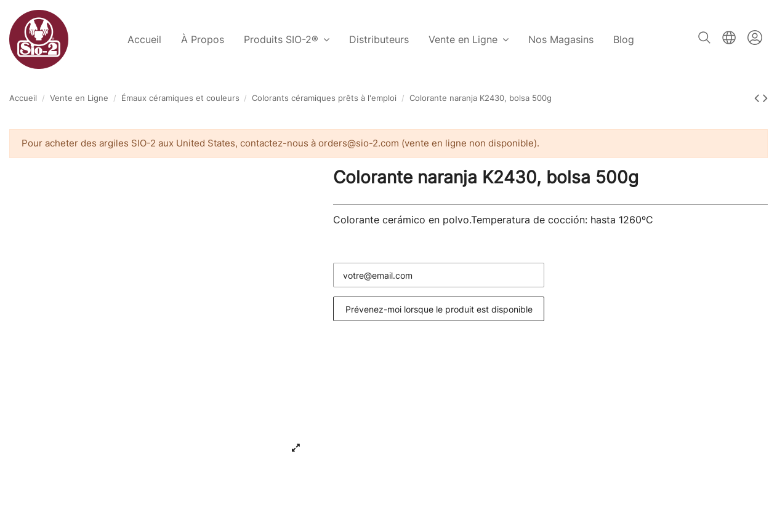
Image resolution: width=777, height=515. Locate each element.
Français (729, 37)
